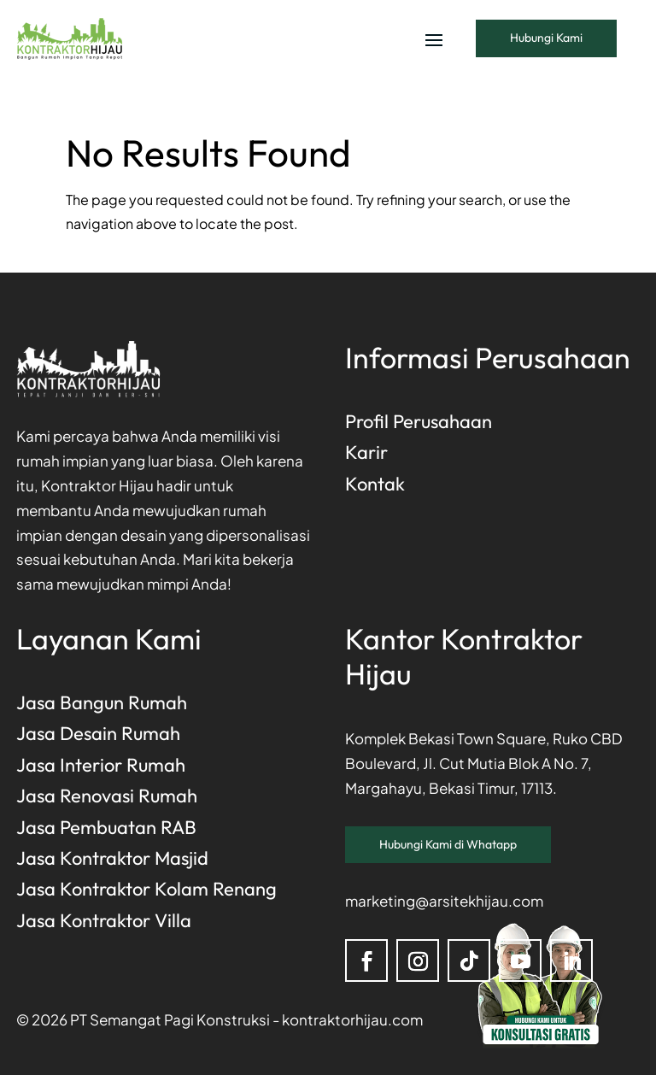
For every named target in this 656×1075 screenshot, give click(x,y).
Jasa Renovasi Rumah (106, 796)
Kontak (375, 484)
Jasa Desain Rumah (98, 733)
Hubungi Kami (546, 37)
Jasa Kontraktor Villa (103, 920)
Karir (366, 452)
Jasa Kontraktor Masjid (112, 858)
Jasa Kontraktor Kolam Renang (146, 889)
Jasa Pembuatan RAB (106, 827)
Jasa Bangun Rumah (101, 702)
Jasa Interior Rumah (100, 765)
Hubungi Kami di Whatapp (448, 844)
